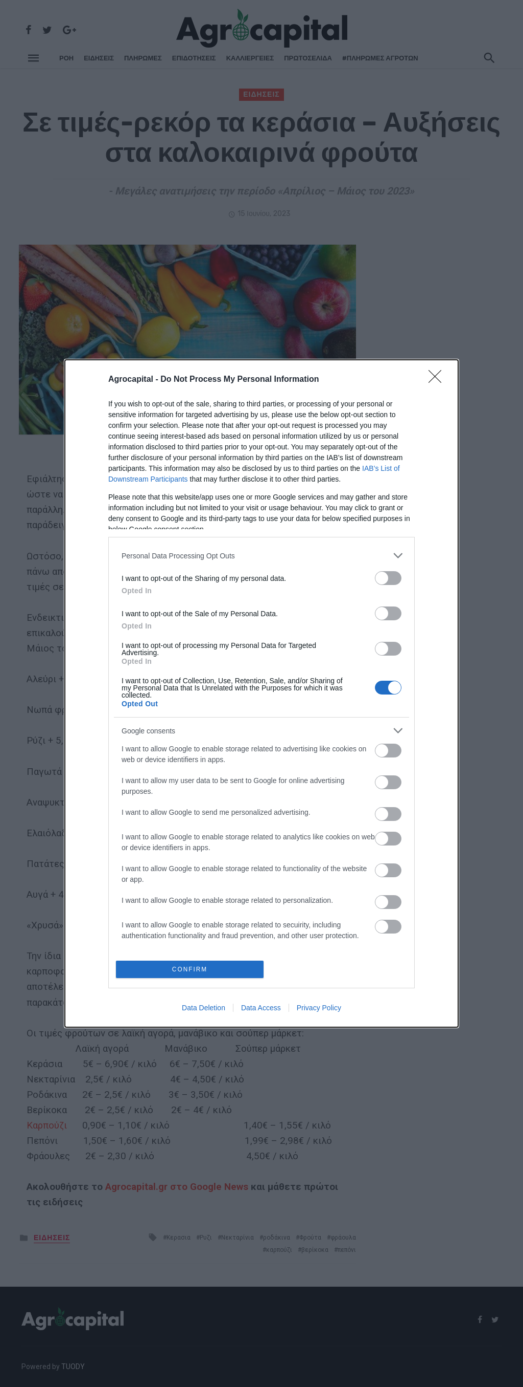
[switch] (388, 577)
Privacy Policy (319, 1009)
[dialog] (261, 694)
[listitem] (261, 554)
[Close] (438, 378)
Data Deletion (203, 1009)
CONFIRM (191, 969)
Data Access (261, 1009)
